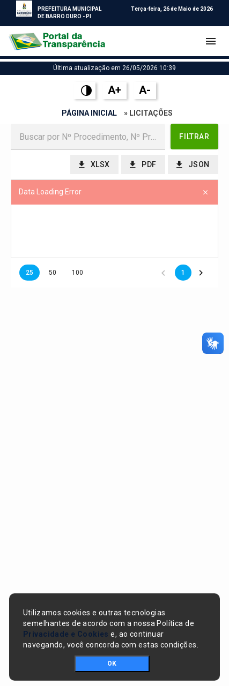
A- (145, 90)
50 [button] (52, 272)
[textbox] (88, 136)
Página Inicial (89, 113)
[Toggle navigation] (210, 41)
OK (111, 663)
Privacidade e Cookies (66, 634)
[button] (194, 136)
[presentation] (114, 231)
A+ (114, 90)
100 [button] (77, 272)
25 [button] (29, 272)
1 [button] (183, 272)
